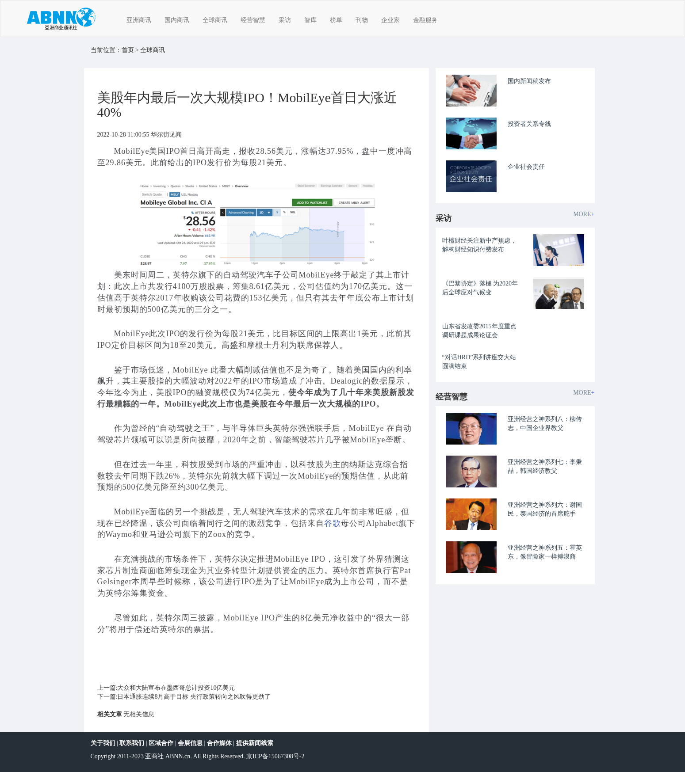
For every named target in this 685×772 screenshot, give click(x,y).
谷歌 (332, 523)
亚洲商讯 (138, 20)
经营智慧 (253, 20)
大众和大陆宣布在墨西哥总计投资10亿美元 (176, 688)
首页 (128, 50)
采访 (285, 20)
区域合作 (161, 743)
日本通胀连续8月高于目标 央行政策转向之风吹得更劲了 (194, 696)
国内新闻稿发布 (529, 81)
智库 (310, 20)
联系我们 (131, 743)
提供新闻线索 (254, 743)
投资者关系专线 (529, 124)
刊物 (362, 20)
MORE (583, 214)
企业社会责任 (526, 167)
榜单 (336, 20)
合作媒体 (219, 743)
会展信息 (190, 743)
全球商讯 (215, 20)
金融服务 (425, 20)
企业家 (390, 20)
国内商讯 (177, 20)
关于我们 (103, 743)
